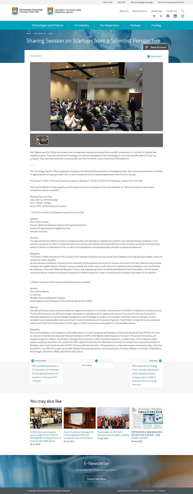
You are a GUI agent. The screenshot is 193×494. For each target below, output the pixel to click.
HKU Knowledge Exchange (142, 2)
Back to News (156, 56)
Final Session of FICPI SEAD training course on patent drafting (113, 433)
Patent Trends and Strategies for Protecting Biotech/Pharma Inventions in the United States (79, 434)
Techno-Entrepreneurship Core (171, 2)
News (51, 33)
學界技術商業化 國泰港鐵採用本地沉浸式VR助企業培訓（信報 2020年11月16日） (147, 434)
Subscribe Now (96, 479)
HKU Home (107, 2)
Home (28, 33)
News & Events (39, 33)
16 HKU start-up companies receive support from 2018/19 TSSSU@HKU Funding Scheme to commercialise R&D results (45, 436)
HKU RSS (121, 2)
